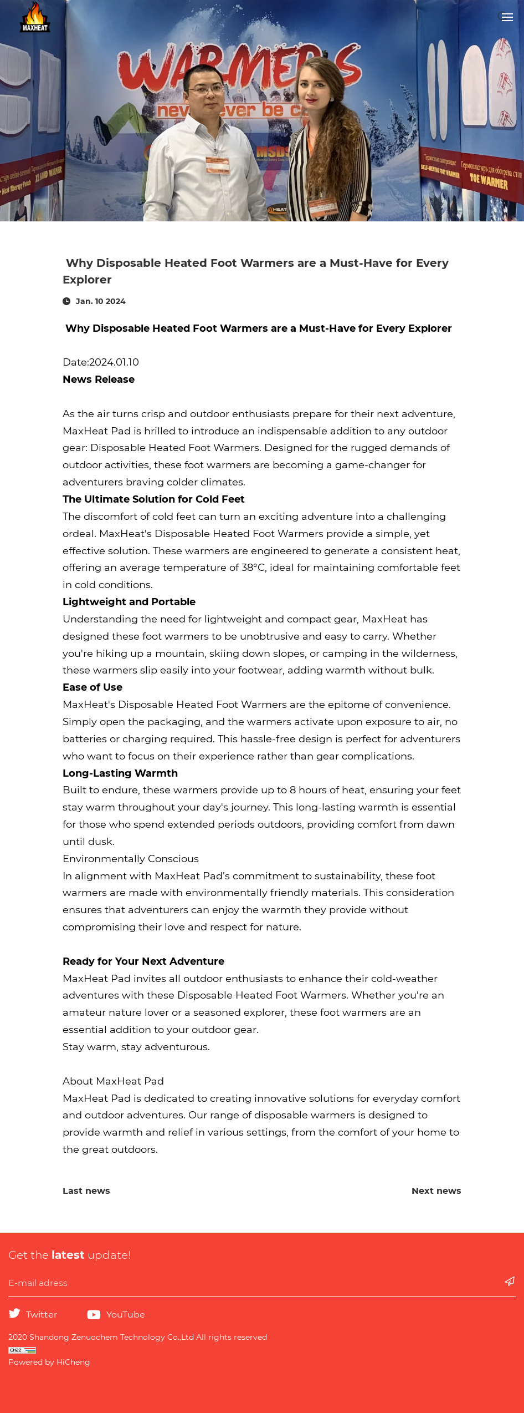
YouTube (125, 1314)
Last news (86, 1191)
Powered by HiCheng (49, 1362)
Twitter (41, 1314)
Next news (436, 1191)
